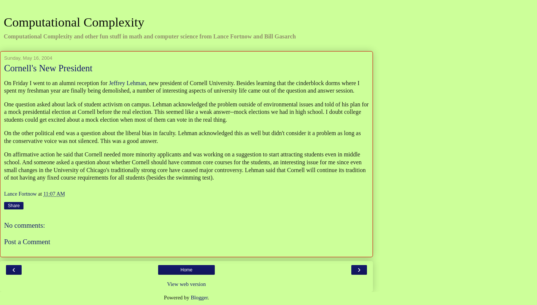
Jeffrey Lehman (127, 83)
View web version (186, 284)
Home (186, 270)
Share (14, 205)
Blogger (199, 298)
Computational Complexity (74, 22)
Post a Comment (27, 242)
